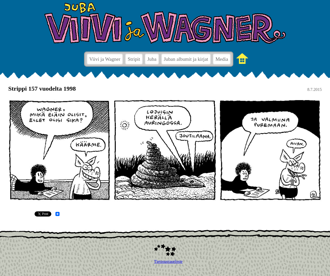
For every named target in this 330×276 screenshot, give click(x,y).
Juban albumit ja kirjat (186, 59)
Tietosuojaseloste (165, 261)
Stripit (134, 59)
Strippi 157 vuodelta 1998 (42, 88)
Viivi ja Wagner (104, 59)
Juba (151, 59)
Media (222, 59)
